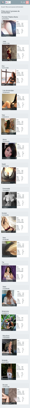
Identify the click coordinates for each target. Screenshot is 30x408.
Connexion (24, 2)
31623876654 (6, 92)
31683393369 (5, 264)
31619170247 (5, 362)
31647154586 (5, 68)
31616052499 (6, 141)
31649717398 (6, 43)
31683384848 (6, 337)
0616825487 (6, 239)
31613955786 (5, 215)
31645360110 (5, 313)
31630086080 (6, 288)
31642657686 (6, 386)
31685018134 (5, 117)
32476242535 (5, 19)
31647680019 (6, 190)
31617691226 (5, 166)
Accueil (3, 7)
